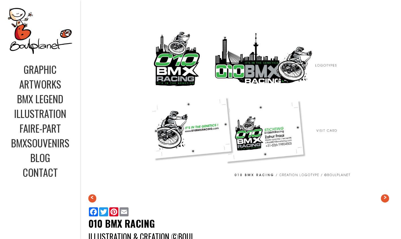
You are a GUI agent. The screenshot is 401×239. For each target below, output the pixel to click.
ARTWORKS (40, 84)
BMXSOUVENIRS (40, 142)
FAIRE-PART (40, 128)
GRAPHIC (40, 69)
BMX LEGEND (40, 98)
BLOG (40, 157)
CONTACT (40, 172)
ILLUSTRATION (40, 113)
